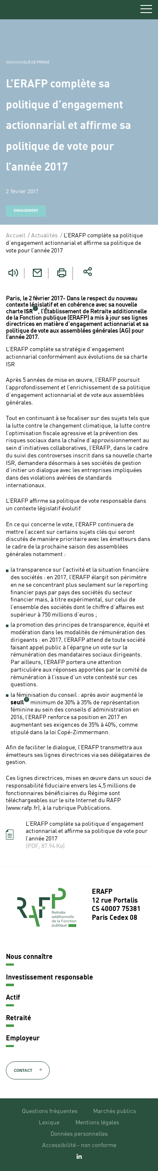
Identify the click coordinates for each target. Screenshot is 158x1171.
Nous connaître (29, 957)
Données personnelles (79, 1134)
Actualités (44, 236)
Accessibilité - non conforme (79, 1145)
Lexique (49, 1123)
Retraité (18, 1018)
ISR (28, 312)
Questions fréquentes (50, 1111)
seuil (17, 703)
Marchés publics (114, 1111)
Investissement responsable (49, 977)
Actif (13, 998)
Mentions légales (97, 1123)
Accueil (15, 236)
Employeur (23, 1038)
